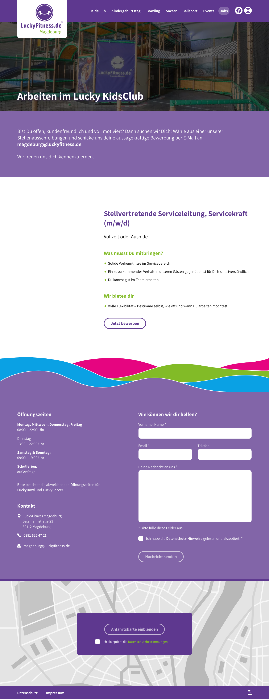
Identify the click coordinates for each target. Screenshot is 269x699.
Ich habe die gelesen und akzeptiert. (194, 538)
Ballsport (190, 10)
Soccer (171, 10)
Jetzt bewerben (125, 323)
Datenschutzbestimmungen (148, 641)
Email (143, 446)
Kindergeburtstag (126, 10)
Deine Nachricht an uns (157, 467)
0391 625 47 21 (31, 535)
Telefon (204, 446)
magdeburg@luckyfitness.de (49, 144)
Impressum (55, 692)
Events (208, 10)
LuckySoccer (53, 489)
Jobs (224, 10)
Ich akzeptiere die (135, 641)
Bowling (153, 10)
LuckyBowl (26, 489)
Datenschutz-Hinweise (184, 538)
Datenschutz (27, 692)
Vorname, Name (152, 424)
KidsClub (98, 10)
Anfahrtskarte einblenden (134, 629)
